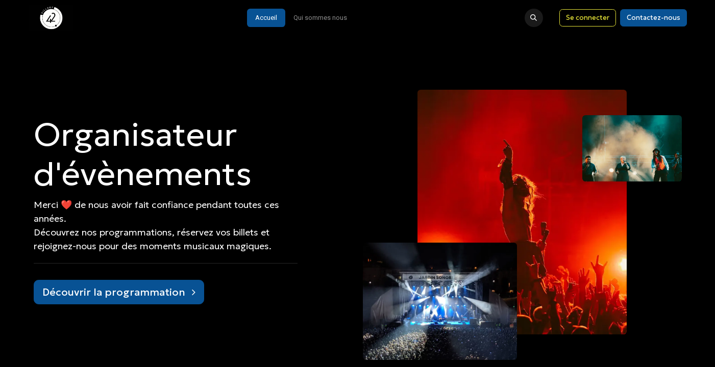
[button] (534, 18)
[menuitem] (266, 18)
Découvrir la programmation (118, 292)
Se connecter (587, 17)
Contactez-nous (653, 17)
